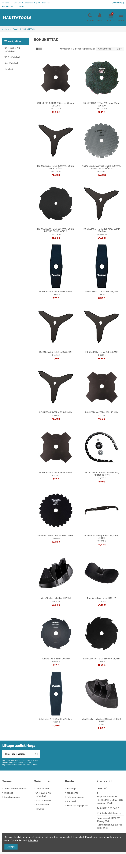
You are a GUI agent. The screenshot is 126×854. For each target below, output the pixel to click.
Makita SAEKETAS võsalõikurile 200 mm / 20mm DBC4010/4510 (101, 167)
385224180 (56, 234)
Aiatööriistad (8, 6)
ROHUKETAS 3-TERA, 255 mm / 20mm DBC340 (101, 230)
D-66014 (56, 476)
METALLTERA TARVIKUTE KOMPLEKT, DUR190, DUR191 (102, 473)
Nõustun (33, 840)
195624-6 (56, 722)
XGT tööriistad (44, 3)
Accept (11, 846)
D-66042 (56, 415)
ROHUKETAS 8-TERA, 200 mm (56, 658)
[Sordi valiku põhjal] (105, 49)
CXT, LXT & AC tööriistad (24, 3)
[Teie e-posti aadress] (17, 754)
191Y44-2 (56, 662)
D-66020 (56, 355)
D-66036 (101, 355)
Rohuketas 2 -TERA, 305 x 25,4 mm (56, 719)
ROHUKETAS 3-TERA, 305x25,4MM (55, 412)
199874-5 (101, 541)
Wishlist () (118, 3)
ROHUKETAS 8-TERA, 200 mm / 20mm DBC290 (101, 104)
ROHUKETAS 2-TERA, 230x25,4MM (55, 291)
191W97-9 (101, 478)
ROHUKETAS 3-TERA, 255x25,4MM (101, 352)
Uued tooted (42, 788)
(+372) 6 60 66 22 (109, 808)
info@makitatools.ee (110, 813)
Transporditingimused (15, 788)
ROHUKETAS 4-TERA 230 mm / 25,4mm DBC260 (56, 104)
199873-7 (56, 601)
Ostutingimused (12, 797)
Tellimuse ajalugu (75, 797)
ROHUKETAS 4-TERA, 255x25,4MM (55, 472)
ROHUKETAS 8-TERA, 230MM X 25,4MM (101, 658)
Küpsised (8, 793)
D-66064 (101, 295)
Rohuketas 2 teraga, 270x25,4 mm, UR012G (102, 536)
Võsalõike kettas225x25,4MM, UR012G (55, 535)
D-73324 (101, 662)
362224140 (56, 108)
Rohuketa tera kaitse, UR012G (101, 598)
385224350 (101, 234)
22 (119, 48)
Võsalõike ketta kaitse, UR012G (56, 598)
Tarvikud (20, 6)
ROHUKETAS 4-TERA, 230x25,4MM (101, 412)
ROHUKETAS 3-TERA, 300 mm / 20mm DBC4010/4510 (55, 167)
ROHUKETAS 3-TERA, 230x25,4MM (55, 352)
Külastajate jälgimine (77, 805)
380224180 (102, 108)
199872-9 (56, 538)
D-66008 (101, 415)
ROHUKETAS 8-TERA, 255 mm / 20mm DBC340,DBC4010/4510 (55, 230)
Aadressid (72, 801)
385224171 (101, 171)
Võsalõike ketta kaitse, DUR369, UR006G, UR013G (101, 720)
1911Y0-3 (101, 724)
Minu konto (72, 793)
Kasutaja (71, 788)
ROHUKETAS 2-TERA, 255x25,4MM (101, 291)
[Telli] (36, 754)
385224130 (56, 171)
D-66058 (56, 295)
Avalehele (6, 3)
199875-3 (101, 601)
